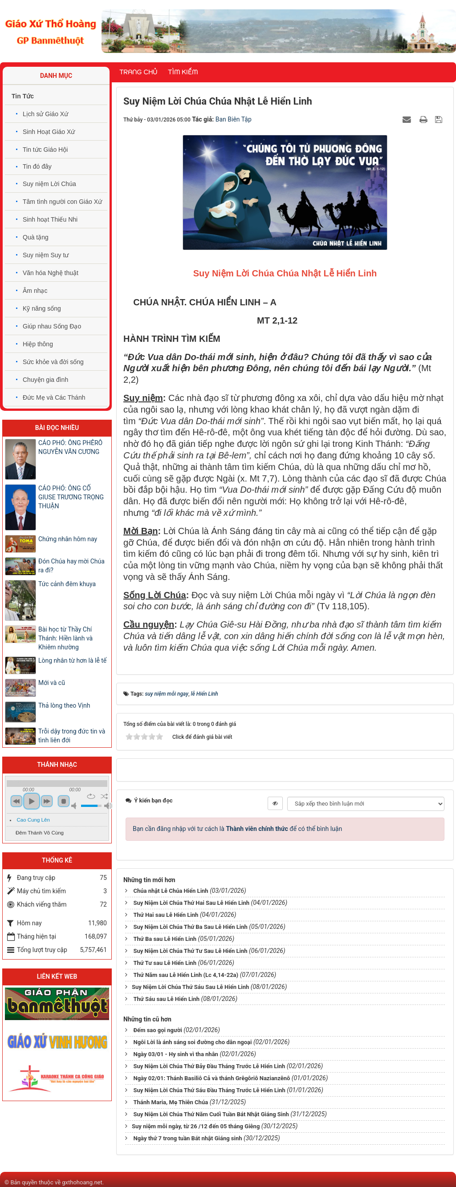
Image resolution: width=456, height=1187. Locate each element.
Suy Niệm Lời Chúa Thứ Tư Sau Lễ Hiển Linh (190, 951)
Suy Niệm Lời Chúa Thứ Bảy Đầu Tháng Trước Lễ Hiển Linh (209, 1066)
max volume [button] (108, 805)
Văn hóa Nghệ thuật (50, 272)
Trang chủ (138, 72)
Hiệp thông (38, 344)
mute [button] (75, 805)
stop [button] (63, 801)
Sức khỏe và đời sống (53, 361)
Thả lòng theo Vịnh (64, 705)
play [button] (32, 801)
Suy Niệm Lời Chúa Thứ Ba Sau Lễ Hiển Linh (190, 927)
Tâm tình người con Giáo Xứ (62, 201)
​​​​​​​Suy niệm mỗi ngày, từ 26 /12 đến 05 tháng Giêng (196, 1126)
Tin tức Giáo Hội (45, 149)
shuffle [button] (104, 796)
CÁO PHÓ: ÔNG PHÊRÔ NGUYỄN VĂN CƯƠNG (70, 447)
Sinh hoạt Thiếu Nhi (50, 219)
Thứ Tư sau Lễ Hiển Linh (164, 963)
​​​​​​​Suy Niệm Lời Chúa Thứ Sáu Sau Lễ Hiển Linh (190, 987)
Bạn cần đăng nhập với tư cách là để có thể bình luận (237, 828)
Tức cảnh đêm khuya (67, 583)
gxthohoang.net (82, 1182)
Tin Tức (23, 96)
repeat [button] (91, 796)
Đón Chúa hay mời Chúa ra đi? (71, 566)
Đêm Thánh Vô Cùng (40, 832)
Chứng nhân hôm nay (67, 539)
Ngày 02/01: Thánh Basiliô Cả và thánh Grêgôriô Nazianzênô (211, 1078)
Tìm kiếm (183, 72)
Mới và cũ (51, 682)
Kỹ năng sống (42, 308)
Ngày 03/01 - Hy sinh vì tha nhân (175, 1054)
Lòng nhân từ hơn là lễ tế (72, 660)
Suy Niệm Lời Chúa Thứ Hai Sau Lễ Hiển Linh (191, 902)
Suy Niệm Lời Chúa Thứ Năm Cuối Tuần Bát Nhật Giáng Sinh (211, 1114)
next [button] (47, 801)
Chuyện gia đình (45, 379)
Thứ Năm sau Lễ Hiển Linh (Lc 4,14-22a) (185, 975)
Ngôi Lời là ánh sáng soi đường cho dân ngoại (192, 1042)
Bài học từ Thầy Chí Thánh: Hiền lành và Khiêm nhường (65, 638)
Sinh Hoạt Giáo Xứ (49, 131)
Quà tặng (36, 237)
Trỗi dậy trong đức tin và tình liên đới (71, 736)
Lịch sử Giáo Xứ (45, 113)
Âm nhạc (35, 290)
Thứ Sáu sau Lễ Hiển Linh (166, 999)
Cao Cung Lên (33, 819)
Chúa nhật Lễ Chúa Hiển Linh (170, 890)
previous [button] (16, 801)
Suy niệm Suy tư (46, 255)
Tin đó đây (37, 166)
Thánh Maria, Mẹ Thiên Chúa (170, 1102)
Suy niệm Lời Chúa (49, 183)
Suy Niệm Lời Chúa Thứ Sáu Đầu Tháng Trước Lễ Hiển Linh (209, 1090)
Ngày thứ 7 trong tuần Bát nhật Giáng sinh (187, 1138)
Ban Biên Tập (234, 119)
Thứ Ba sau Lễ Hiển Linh (164, 939)
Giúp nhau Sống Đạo (52, 326)
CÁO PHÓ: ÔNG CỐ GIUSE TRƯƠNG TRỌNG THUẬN (71, 497)
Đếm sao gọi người (157, 1030)
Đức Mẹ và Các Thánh (54, 397)
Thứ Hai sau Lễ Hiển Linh (165, 915)
